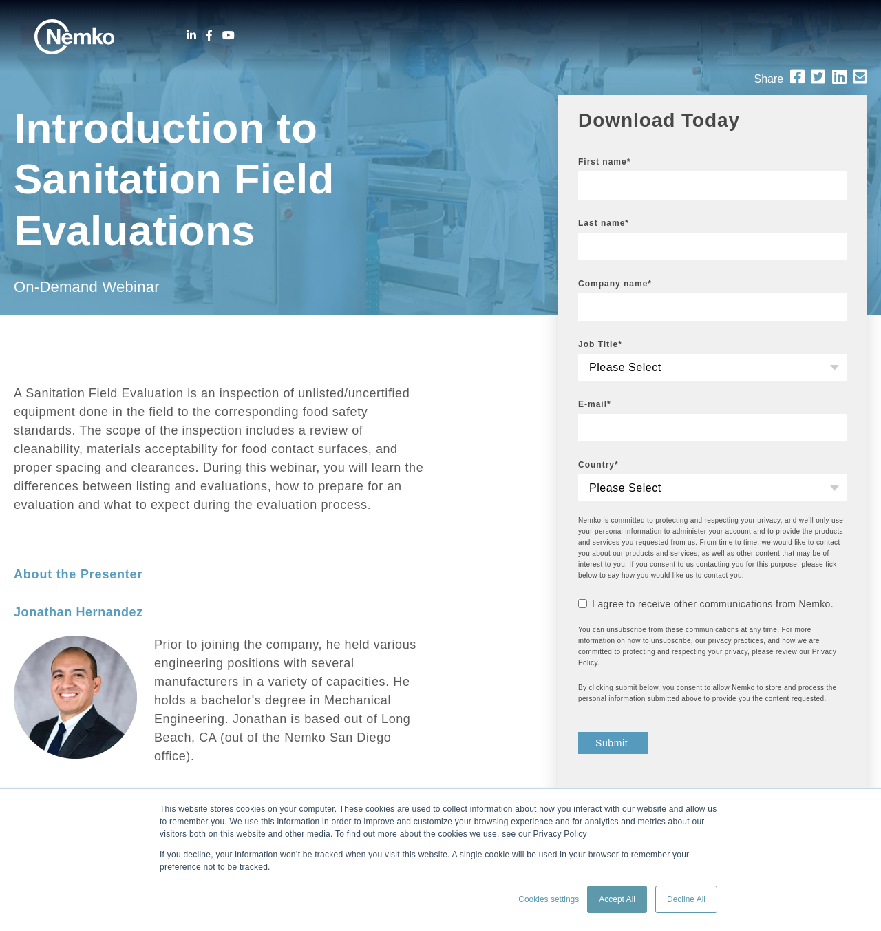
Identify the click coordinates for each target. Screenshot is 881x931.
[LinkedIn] (191, 35)
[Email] (860, 76)
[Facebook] (209, 35)
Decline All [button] (686, 899)
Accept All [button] (617, 899)
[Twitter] (818, 76)
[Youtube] (228, 35)
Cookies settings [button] (548, 899)
